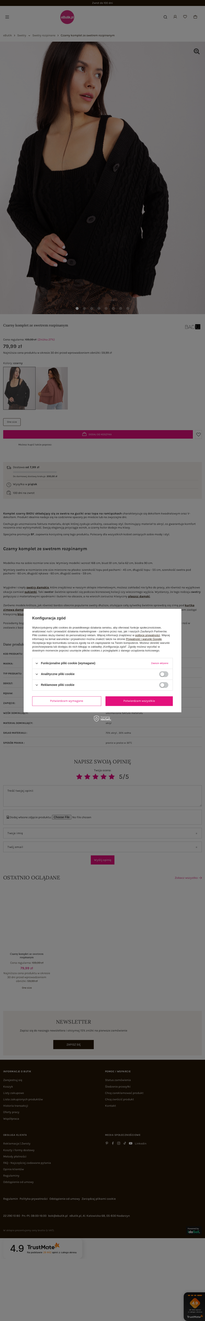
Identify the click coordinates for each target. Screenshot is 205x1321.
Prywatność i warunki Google (144, 639)
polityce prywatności (147, 635)
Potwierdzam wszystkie (139, 701)
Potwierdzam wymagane (66, 701)
